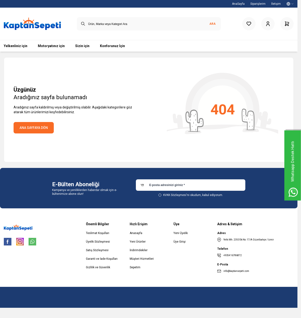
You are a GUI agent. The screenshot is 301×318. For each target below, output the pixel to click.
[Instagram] (20, 241)
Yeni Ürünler (138, 241)
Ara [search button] (212, 23)
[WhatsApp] (32, 241)
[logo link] (32, 23)
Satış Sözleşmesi (97, 250)
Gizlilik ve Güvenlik (98, 267)
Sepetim (135, 267)
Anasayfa (136, 233)
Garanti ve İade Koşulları (102, 258)
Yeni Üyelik (180, 233)
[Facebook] (7, 241)
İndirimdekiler (139, 250)
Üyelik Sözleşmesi (98, 241)
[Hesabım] (268, 23)
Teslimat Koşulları (97, 233)
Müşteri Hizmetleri (142, 258)
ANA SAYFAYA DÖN (34, 128)
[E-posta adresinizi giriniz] (190, 185)
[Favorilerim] (249, 23)
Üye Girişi (179, 241)
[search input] (149, 23)
